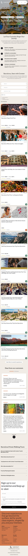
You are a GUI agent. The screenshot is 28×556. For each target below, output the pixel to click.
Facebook (15, 536)
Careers (14, 531)
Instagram (15, 539)
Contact (3, 541)
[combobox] (14, 83)
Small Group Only (5, 97)
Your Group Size (4, 101)
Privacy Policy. (20, 501)
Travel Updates (5, 539)
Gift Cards (4, 530)
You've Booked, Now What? (7, 543)
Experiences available (19, 17)
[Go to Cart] (21, 2)
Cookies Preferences (14, 554)
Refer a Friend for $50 (6, 527)
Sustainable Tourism (17, 530)
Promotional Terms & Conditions (14, 552)
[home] (6, 3)
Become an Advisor (5, 540)
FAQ (2, 537)
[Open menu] (25, 2)
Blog (2, 536)
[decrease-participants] (23, 101)
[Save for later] (26, 105)
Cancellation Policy (14, 550)
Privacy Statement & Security (14, 548)
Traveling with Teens (5, 99)
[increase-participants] (26, 101)
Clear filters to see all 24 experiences (14, 362)
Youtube (14, 541)
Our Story (15, 527)
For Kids (3, 98)
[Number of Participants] (25, 101)
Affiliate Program (5, 528)
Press (14, 532)
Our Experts (15, 528)
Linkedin (14, 540)
